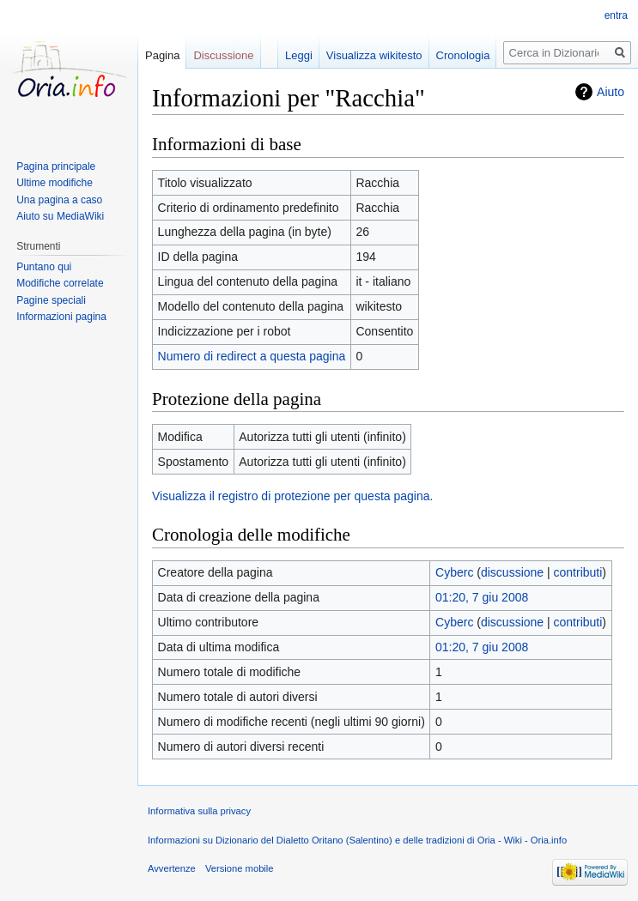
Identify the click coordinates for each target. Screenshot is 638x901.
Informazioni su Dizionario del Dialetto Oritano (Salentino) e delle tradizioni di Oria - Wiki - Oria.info (357, 840)
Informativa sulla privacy (199, 811)
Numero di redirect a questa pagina (252, 356)
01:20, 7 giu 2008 (481, 597)
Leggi (299, 55)
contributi (578, 572)
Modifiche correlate (59, 283)
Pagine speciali (51, 300)
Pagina (162, 55)
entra (616, 15)
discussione (512, 572)
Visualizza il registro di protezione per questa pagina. (292, 496)
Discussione (223, 55)
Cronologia (463, 55)
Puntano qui (43, 267)
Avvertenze (172, 868)
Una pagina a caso (59, 200)
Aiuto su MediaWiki (60, 216)
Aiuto (610, 92)
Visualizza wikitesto (374, 55)
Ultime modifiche (54, 183)
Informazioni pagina (61, 317)
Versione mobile (239, 868)
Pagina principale (55, 166)
